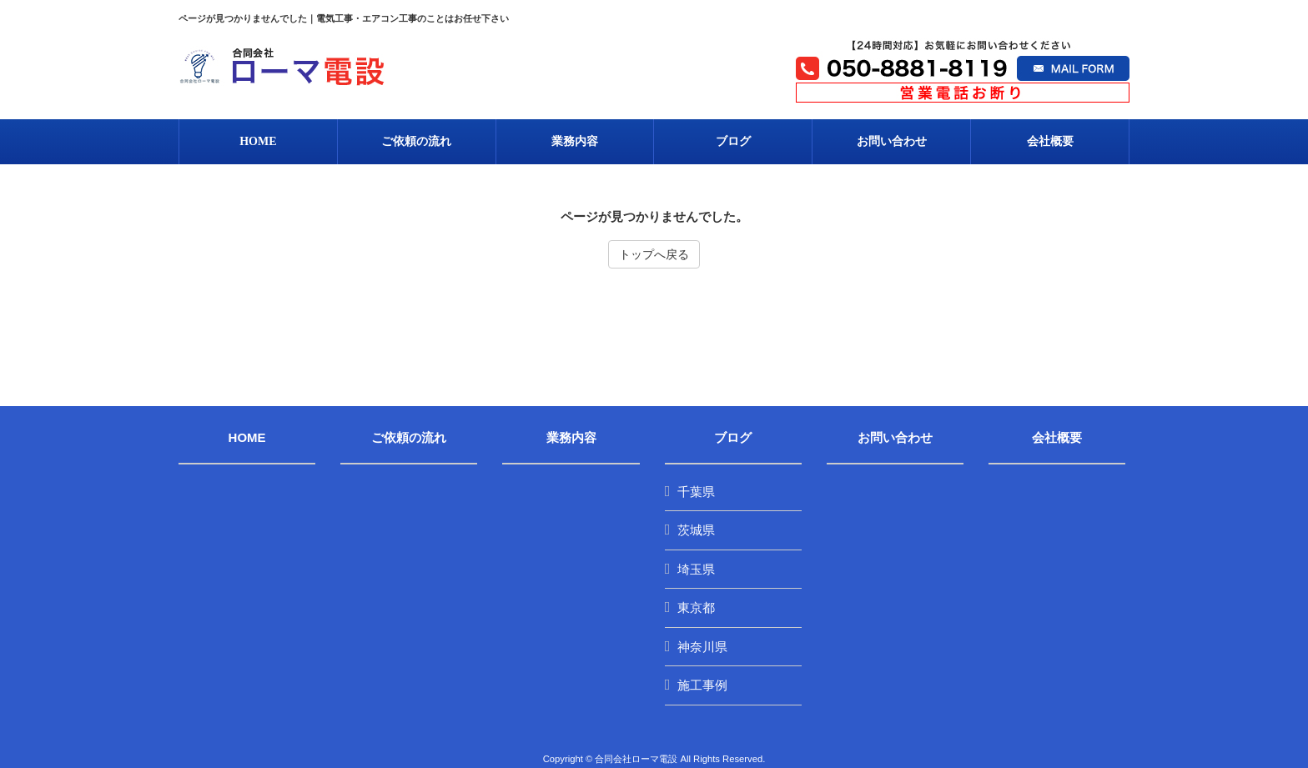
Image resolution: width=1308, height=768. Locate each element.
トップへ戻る (654, 254)
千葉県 (696, 491)
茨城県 (696, 530)
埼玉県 (696, 569)
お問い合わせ (895, 437)
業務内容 (571, 437)
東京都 (696, 607)
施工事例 (702, 685)
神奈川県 (702, 647)
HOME (247, 437)
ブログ (733, 437)
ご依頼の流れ (408, 437)
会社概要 (1057, 437)
